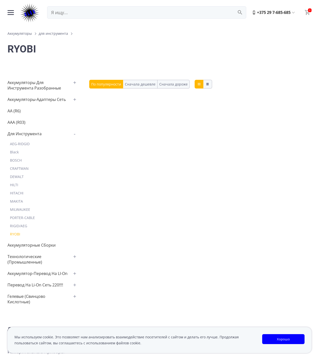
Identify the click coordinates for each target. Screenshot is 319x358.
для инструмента (53, 33)
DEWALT (17, 176)
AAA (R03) (16, 122)
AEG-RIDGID (20, 143)
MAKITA (16, 201)
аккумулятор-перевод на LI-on (37, 273)
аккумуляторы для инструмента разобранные (34, 85)
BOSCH (16, 160)
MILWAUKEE (20, 209)
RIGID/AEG (18, 226)
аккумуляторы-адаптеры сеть (36, 99)
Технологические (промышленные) (24, 259)
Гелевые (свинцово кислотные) (26, 299)
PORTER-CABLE (22, 217)
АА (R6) (14, 111)
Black (14, 152)
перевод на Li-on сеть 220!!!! (35, 285)
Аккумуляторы (19, 33)
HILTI (14, 184)
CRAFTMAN (19, 168)
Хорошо (283, 339)
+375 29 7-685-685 (271, 12)
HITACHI (16, 193)
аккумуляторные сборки (31, 245)
